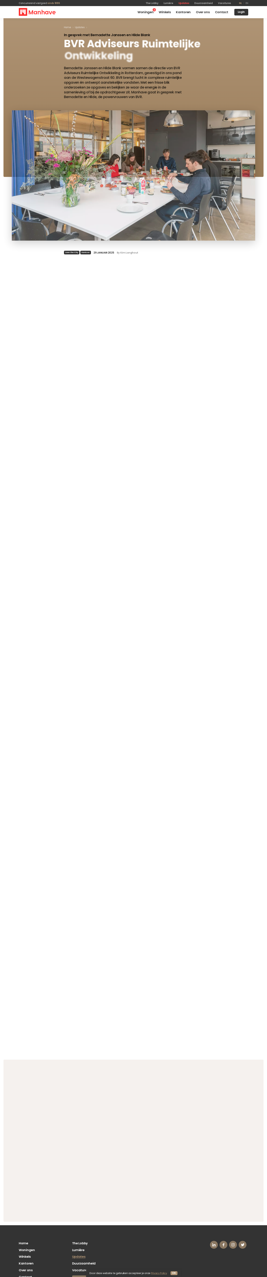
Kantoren (26, 1263)
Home (23, 1243)
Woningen (27, 1250)
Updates (184, 3)
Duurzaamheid (203, 3)
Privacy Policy (159, 1273)
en (247, 3)
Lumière (168, 3)
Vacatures (224, 3)
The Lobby (152, 3)
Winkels (25, 1256)
